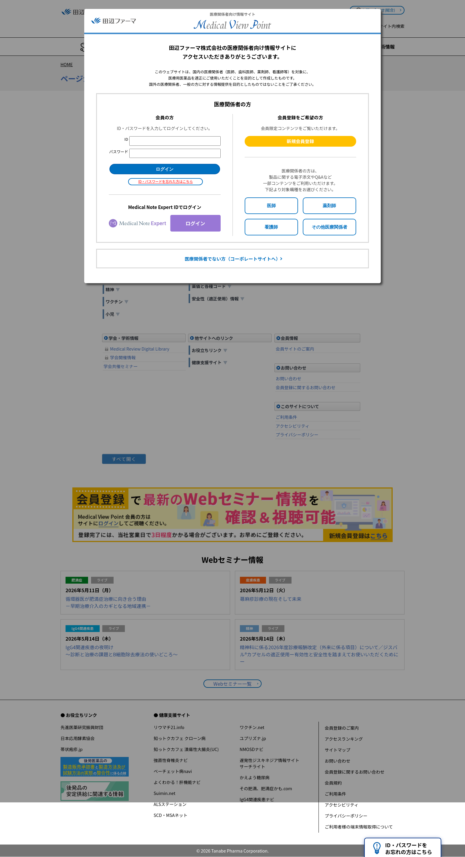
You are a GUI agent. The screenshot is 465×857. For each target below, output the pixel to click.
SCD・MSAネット (170, 815)
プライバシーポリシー (346, 815)
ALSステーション (170, 804)
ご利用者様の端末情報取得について (359, 826)
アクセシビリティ (342, 804)
